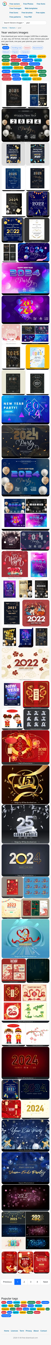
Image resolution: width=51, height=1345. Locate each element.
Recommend (37, 48)
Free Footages (15, 8)
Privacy (29, 1331)
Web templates (31, 8)
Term (22, 1331)
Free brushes (27, 12)
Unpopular (25, 52)
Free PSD (28, 17)
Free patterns (15, 17)
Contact (43, 1331)
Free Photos (28, 4)
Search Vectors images (13, 23)
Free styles (40, 12)
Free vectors (15, 4)
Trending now (16, 48)
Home (4, 28)
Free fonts (41, 4)
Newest (27, 48)
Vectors (12, 28)
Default (5, 48)
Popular (15, 52)
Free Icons (14, 12)
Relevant (6, 52)
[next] (46, 1282)
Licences (14, 1331)
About (36, 1331)
